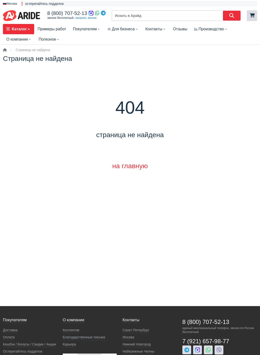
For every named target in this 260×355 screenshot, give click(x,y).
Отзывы (180, 29)
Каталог (18, 29)
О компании (19, 39)
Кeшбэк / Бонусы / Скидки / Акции (29, 344)
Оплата (9, 337)
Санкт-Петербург (136, 330)
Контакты (156, 29)
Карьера (69, 344)
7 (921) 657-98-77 (205, 341)
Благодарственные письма (84, 337)
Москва (128, 337)
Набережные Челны (138, 351)
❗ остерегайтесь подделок (42, 4)
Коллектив (71, 330)
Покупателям (87, 29)
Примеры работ (52, 29)
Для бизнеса (122, 29)
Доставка (10, 330)
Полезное (49, 39)
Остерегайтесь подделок (22, 351)
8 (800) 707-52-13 (67, 13)
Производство (211, 29)
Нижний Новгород (137, 344)
